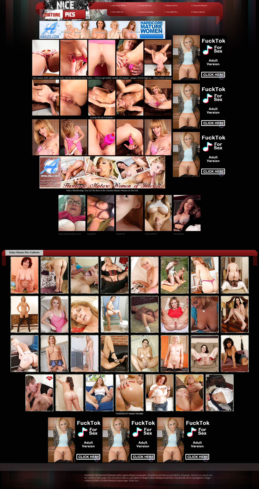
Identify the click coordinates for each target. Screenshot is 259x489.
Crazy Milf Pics (145, 5)
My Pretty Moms (119, 5)
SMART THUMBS (136, 414)
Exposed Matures (200, 5)
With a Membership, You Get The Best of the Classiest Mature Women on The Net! (102, 189)
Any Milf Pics (172, 12)
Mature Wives (172, 5)
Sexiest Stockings (146, 12)
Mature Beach (199, 12)
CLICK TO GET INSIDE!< (102, 117)
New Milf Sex (118, 12)
